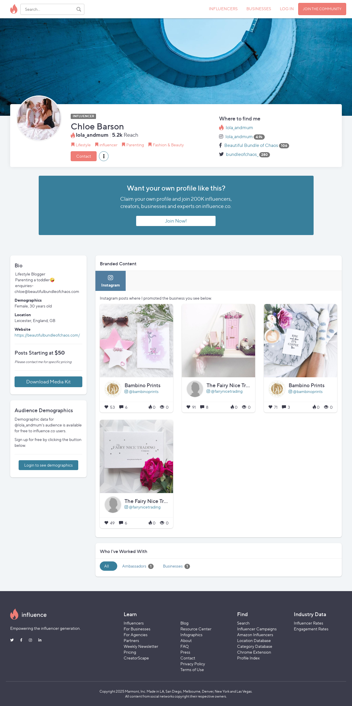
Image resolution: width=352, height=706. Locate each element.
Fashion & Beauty (168, 144)
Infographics (191, 634)
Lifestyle (83, 144)
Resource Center (195, 628)
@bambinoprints (142, 391)
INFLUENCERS (223, 8)
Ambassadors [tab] (138, 566)
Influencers (134, 622)
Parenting (135, 144)
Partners (131, 640)
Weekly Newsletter (141, 646)
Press (185, 652)
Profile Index (248, 657)
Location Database (254, 640)
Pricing (130, 652)
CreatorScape (136, 657)
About (186, 640)
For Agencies (135, 634)
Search (243, 622)
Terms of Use (192, 669)
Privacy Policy (192, 663)
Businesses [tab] (176, 566)
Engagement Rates (311, 628)
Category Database (254, 646)
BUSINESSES (258, 8)
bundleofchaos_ (242, 154)
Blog (184, 622)
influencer (108, 144)
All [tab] (106, 565)
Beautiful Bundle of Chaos (251, 145)
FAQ (184, 646)
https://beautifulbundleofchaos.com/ (47, 334)
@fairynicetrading (225, 391)
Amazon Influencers (255, 634)
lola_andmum (239, 127)
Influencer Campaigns (257, 628)
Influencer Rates (308, 622)
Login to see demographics (48, 465)
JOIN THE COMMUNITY (322, 9)
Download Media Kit (48, 382)
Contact (83, 156)
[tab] (110, 281)
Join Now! (176, 221)
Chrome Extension (254, 652)
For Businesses (137, 628)
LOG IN (287, 8)
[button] (104, 156)
